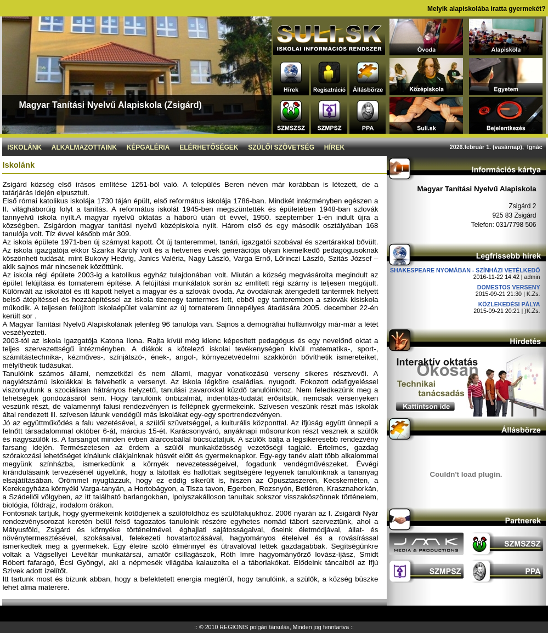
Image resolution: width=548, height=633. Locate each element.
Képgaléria (148, 147)
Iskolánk (24, 147)
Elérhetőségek (208, 147)
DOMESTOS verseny (508, 287)
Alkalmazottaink (84, 147)
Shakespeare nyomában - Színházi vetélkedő (465, 270)
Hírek (334, 147)
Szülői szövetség (281, 147)
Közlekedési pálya (509, 304)
